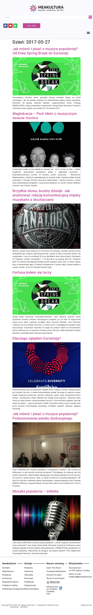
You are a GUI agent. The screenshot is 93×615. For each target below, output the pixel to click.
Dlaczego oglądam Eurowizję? (36, 338)
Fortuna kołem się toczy (31, 273)
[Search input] (46, 17)
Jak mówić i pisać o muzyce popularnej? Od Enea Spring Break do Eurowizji (45, 51)
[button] (88, 33)
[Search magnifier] (90, 17)
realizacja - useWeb (18, 607)
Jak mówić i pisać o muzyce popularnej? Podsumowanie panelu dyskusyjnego (45, 416)
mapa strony (86, 605)
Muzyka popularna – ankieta (35, 491)
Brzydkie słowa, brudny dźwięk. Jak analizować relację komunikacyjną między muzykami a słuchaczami (46, 195)
